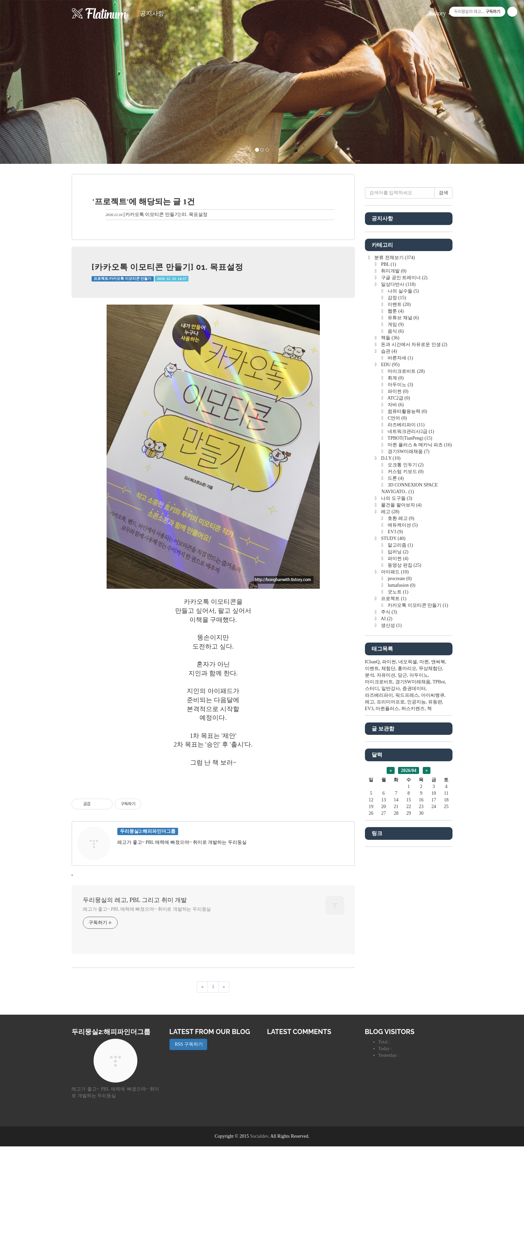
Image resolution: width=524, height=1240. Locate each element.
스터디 (372, 889)
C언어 (397, 618)
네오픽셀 (407, 862)
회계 (395, 578)
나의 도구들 (396, 698)
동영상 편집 (404, 765)
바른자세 (400, 558)
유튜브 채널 (403, 518)
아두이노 (400, 585)
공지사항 (152, 13)
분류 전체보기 (394, 458)
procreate (399, 779)
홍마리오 (407, 869)
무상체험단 (430, 869)
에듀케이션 (402, 725)
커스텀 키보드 (405, 672)
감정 (396, 498)
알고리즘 (400, 745)
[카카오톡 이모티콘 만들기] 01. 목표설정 (166, 214)
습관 (388, 551)
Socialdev (259, 1229)
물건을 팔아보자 (401, 705)
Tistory (435, 11)
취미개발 (393, 471)
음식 (395, 531)
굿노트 (397, 792)
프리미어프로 (391, 902)
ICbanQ (372, 862)
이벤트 (399, 505)
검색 (443, 393)
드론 (395, 678)
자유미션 (386, 875)
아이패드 (394, 772)
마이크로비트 (406, 571)
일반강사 (390, 889)
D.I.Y (390, 658)
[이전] (202, 1080)
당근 (402, 875)
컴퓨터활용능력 (407, 611)
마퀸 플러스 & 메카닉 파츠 (419, 645)
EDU (390, 565)
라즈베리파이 (406, 625)
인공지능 (416, 902)
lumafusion (401, 785)
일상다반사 (398, 484)
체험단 (388, 869)
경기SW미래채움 (408, 652)
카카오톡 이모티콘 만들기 (417, 805)
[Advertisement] (213, 827)
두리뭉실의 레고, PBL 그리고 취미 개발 (135, 993)
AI (386, 819)
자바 (395, 605)
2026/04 (408, 971)
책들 (389, 538)
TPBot (439, 882)
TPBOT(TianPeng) (409, 638)
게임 (395, 525)
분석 (369, 875)
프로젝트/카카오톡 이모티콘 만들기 (122, 278)
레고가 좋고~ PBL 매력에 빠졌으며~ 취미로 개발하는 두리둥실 (147, 1002)
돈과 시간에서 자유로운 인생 (413, 545)
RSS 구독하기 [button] (188, 1137)
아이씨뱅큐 (432, 895)
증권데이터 (414, 889)
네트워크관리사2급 (410, 632)
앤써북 (438, 862)
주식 (388, 812)
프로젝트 (393, 799)
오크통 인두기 (405, 665)
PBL (388, 464)
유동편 (435, 902)
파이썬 (397, 591)
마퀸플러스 (387, 909)
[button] (39, 82)
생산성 (391, 825)
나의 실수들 (403, 491)
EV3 (395, 732)
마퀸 (424, 862)
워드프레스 (407, 895)
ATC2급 (398, 598)
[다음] (223, 1080)
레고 (389, 712)
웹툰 (395, 511)
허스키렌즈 (413, 909)
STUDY (392, 739)
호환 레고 (400, 718)
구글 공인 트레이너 (403, 478)
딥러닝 (397, 752)
